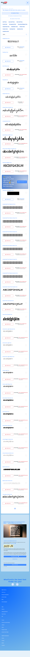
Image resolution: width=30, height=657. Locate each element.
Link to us (3, 592)
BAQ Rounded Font (6, 466)
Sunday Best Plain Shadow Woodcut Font (10, 273)
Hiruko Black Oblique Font (7, 425)
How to (3, 609)
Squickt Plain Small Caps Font (8, 300)
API (2, 616)
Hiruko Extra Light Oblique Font (8, 356)
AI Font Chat (4, 597)
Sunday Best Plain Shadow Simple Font (10, 231)
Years (3, 627)
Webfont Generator (15, 564)
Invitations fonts (6, 31)
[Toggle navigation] (27, 3)
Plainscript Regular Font (7, 162)
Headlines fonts (20, 29)
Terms (3, 638)
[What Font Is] (4, 3)
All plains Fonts (15, 13)
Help (2, 606)
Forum (3, 620)
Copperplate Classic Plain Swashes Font (10, 286)
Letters (3, 624)
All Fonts (11, 8)
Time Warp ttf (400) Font (7, 494)
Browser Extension (5, 594)
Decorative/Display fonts (22, 24)
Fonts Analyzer (4, 601)
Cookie (3, 640)
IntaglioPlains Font (6, 38)
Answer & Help (13, 543)
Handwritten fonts (6, 26)
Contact (3, 645)
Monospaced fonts (12, 24)
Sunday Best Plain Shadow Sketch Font (10, 245)
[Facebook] (12, 584)
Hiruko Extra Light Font (7, 342)
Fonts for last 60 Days (6, 622)
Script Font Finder (5, 632)
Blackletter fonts (14, 26)
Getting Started (5, 611)
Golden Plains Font (6, 93)
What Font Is (5, 8)
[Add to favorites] (26, 41)
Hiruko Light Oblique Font (7, 384)
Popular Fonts (4, 629)
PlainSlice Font (5, 52)
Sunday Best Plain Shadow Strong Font (10, 259)
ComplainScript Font (6, 121)
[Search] (26, 34)
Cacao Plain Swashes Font (7, 314)
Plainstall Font (5, 79)
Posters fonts (5, 29)
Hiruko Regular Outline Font (8, 439)
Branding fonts (12, 29)
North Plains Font (6, 66)
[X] (17, 584)
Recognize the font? (15, 556)
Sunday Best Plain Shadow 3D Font (9, 204)
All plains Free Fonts (15, 18)
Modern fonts (22, 26)
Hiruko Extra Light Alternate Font (9, 329)
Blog (2, 599)
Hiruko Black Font (6, 411)
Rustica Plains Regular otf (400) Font (9, 148)
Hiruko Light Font (6, 370)
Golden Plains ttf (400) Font (8, 107)
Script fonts (5, 24)
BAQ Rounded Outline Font (7, 480)
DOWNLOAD (8, 47)
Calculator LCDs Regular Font (8, 190)
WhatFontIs (9, 580)
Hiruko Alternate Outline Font (8, 453)
